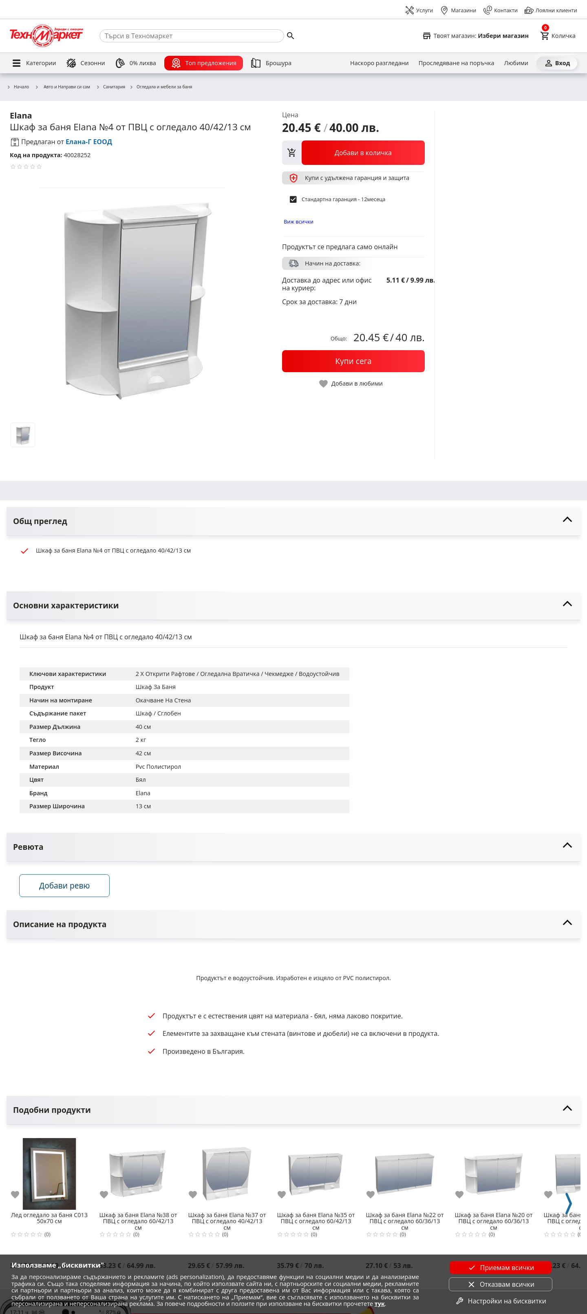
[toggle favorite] (351, 384)
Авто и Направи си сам (62, 87)
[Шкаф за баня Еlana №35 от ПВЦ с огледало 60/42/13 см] (316, 1171)
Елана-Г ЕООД (89, 141)
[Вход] (556, 63)
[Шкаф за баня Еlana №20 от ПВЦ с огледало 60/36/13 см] (493, 1171)
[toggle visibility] (293, 521)
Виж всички (298, 221)
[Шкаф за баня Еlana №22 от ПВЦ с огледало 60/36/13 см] (404, 1171)
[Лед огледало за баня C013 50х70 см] (49, 1171)
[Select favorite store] (475, 36)
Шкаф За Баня (156, 687)
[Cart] (557, 36)
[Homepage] (46, 36)
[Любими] (516, 63)
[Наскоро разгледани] (379, 63)
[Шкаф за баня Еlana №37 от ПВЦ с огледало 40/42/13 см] (227, 1171)
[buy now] (353, 361)
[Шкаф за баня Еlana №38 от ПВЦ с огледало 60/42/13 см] (138, 1171)
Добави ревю (65, 885)
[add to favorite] (20, 1195)
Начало (18, 87)
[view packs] (353, 152)
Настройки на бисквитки (500, 1301)
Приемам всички (500, 1267)
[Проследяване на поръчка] (456, 63)
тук (380, 1303)
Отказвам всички (500, 1284)
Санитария (110, 87)
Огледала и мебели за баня (160, 87)
